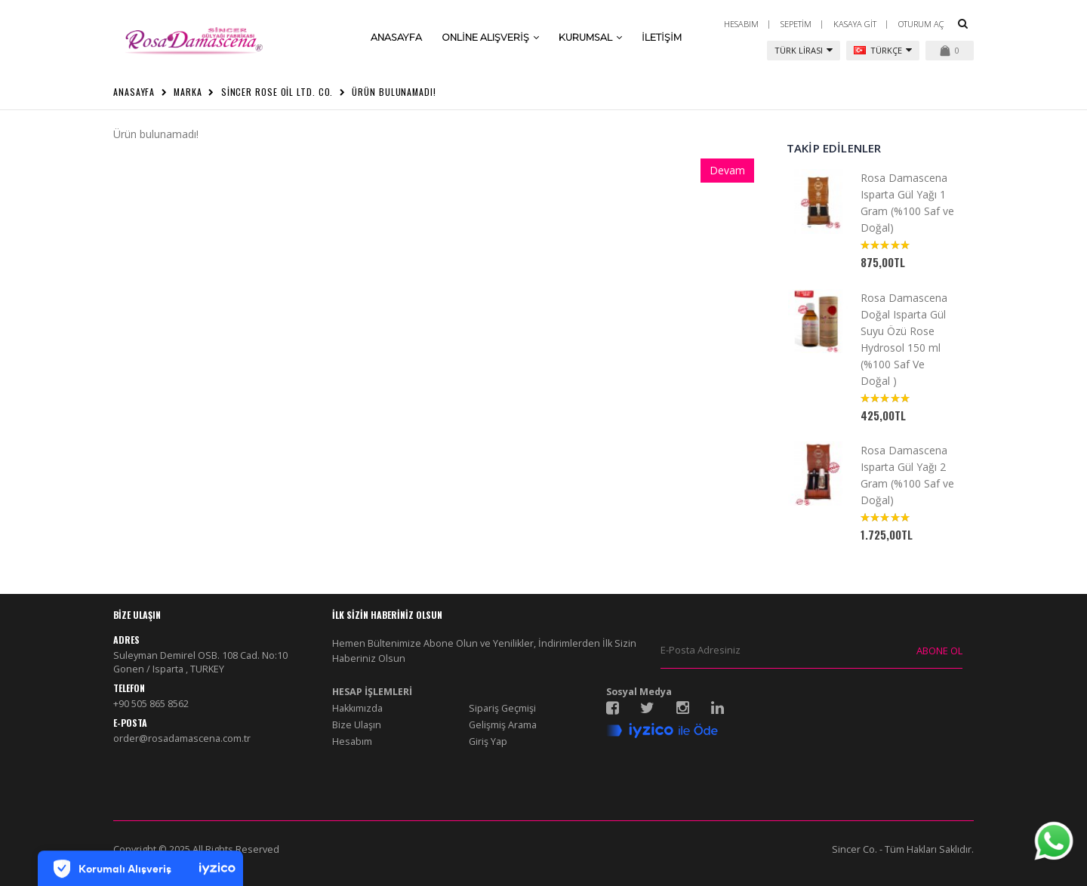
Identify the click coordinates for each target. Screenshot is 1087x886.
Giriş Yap (488, 741)
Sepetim (796, 23)
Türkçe (883, 50)
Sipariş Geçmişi (502, 708)
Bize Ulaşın (356, 724)
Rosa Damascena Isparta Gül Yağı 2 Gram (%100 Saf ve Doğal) (907, 475)
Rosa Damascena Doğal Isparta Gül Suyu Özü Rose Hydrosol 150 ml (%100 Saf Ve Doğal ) (904, 339)
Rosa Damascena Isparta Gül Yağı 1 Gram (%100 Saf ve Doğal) (907, 203)
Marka (188, 91)
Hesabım (741, 23)
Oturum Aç (921, 23)
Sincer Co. (854, 849)
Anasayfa (134, 91)
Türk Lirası (803, 50)
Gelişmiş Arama (503, 724)
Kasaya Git (854, 23)
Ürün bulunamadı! (394, 91)
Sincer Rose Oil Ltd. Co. (277, 91)
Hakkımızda (357, 708)
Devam (727, 170)
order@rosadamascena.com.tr (182, 738)
